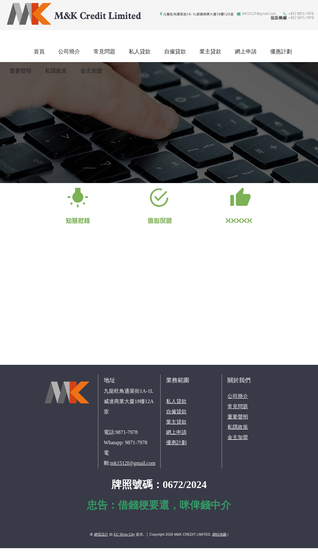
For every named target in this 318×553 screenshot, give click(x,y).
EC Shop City (124, 534)
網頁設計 (101, 534)
